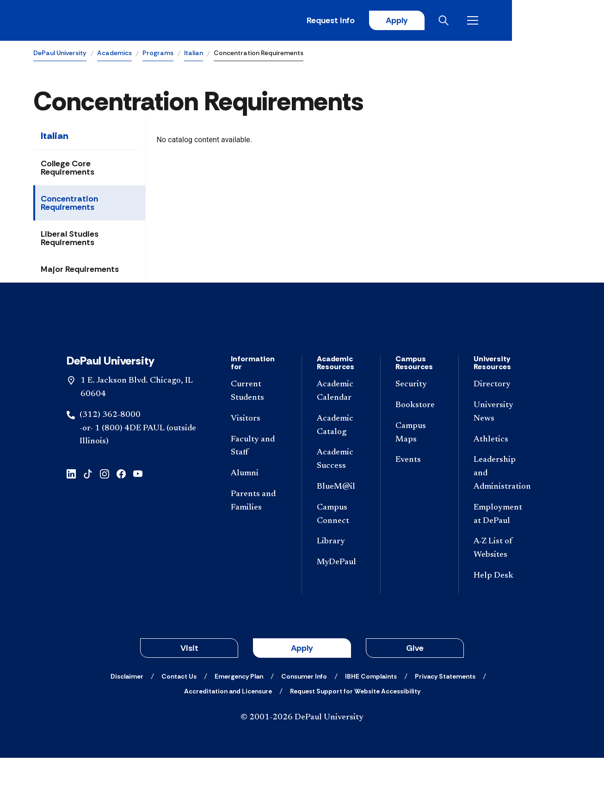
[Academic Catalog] (341, 454)
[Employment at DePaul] (502, 543)
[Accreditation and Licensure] (228, 720)
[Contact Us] (179, 705)
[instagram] (104, 502)
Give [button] (415, 677)
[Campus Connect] (341, 543)
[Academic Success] (341, 489)
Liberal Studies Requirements (70, 239)
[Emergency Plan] (239, 705)
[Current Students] (259, 420)
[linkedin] (71, 502)
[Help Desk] (502, 605)
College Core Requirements (67, 169)
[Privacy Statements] (445, 705)
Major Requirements (80, 270)
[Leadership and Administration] (502, 503)
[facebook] (121, 502)
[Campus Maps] (419, 462)
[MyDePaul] (341, 591)
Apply (485, 20)
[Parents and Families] (259, 530)
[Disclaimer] (127, 705)
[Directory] (502, 414)
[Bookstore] (419, 434)
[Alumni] (259, 503)
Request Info (418, 20)
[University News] (502, 441)
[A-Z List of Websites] (502, 578)
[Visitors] (259, 448)
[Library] (341, 571)
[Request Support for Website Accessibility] (355, 720)
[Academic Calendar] (341, 420)
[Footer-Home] (302, 341)
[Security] (419, 414)
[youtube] (137, 502)
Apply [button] (302, 677)
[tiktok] (87, 502)
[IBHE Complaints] (371, 705)
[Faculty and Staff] (259, 475)
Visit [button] (189, 677)
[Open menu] (563, 21)
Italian (193, 54)
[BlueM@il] (341, 516)
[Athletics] (502, 469)
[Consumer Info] (304, 705)
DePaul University (59, 54)
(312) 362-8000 (110, 444)
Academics (114, 54)
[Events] (419, 490)
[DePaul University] (105, 20)
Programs (157, 54)
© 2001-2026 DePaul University (302, 747)
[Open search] (534, 21)
